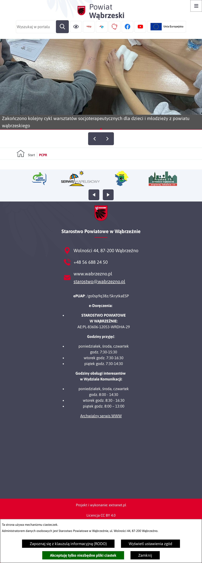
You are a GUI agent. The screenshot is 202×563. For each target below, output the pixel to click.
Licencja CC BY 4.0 (101, 515)
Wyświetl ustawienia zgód (150, 543)
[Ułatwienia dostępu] (76, 26)
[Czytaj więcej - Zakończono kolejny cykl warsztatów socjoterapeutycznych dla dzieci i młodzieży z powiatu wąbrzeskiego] (101, 84)
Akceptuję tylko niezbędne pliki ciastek (83, 555)
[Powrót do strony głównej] (26, 159)
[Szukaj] (62, 26)
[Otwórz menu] (196, 6)
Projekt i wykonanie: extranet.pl (101, 505)
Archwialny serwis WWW (101, 416)
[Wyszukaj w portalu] (42, 26)
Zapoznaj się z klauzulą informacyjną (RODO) (68, 543)
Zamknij (145, 555)
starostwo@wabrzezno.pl (99, 281)
